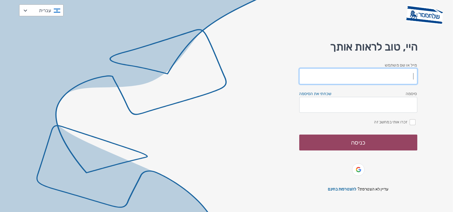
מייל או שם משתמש (401, 65)
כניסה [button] (358, 142)
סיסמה (411, 93)
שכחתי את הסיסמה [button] (315, 93)
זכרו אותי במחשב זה (390, 121)
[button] (358, 169)
